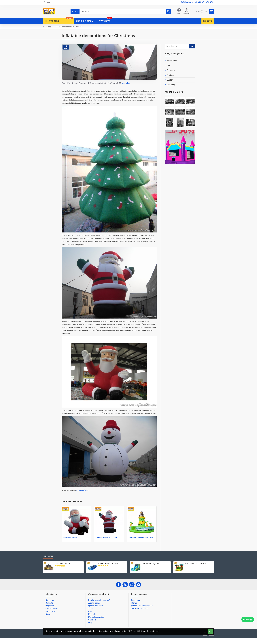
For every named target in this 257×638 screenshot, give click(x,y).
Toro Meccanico (62, 563)
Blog (49, 27)
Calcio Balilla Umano (108, 563)
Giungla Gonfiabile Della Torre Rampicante (142, 538)
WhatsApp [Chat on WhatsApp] (247, 619)
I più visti (48, 556)
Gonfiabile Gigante (151, 563)
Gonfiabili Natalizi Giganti (106, 538)
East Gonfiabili (82, 490)
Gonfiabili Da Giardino (195, 563)
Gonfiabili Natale (70, 538)
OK (210, 632)
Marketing (126, 83)
